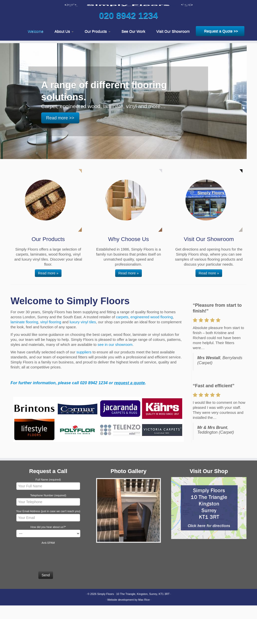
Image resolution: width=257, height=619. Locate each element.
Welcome (35, 45)
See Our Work (133, 45)
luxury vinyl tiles (83, 335)
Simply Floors (105, 607)
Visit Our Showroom (173, 45)
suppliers (83, 365)
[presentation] (49, 569)
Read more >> (60, 131)
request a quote (129, 396)
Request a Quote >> (221, 44)
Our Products (97, 45)
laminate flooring (24, 335)
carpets (122, 330)
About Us (64, 45)
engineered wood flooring (152, 330)
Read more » (48, 287)
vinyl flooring (50, 335)
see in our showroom (115, 358)
